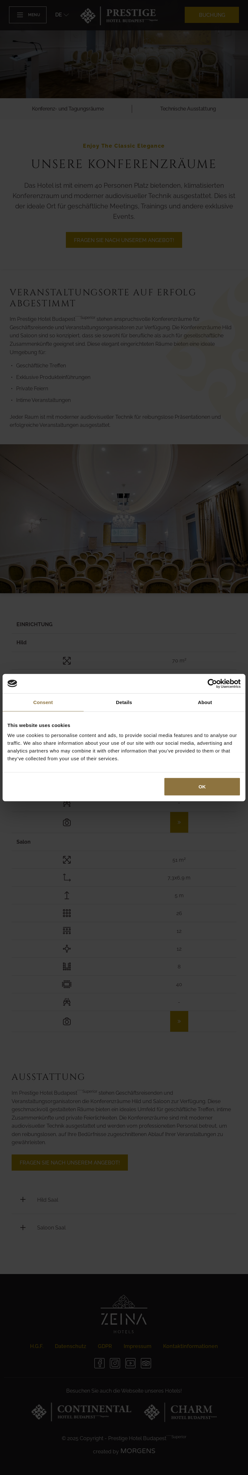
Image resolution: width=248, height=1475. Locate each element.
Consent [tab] (43, 702)
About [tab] (205, 702)
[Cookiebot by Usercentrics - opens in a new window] (212, 683)
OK (202, 786)
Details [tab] (124, 702)
